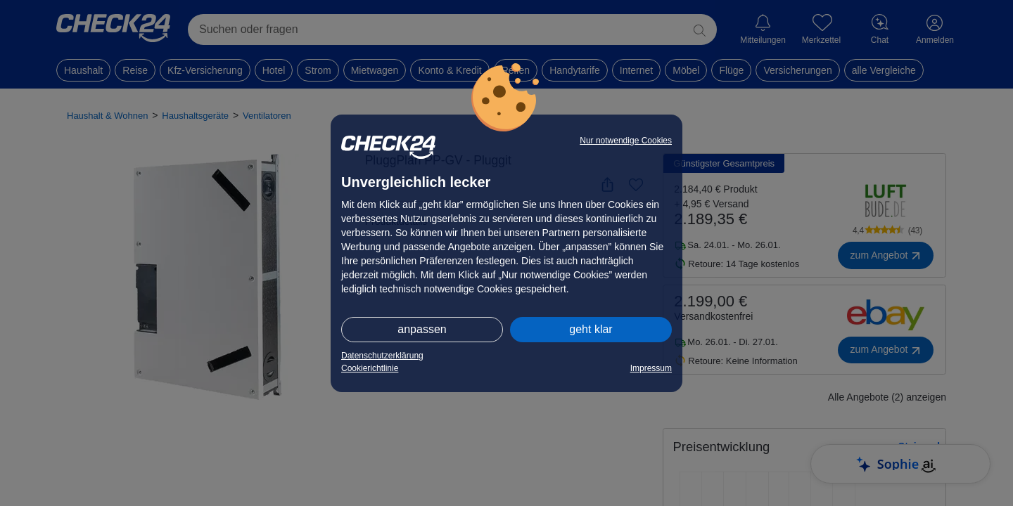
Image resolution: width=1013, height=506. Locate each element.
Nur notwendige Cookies (626, 140)
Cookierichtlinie (369, 368)
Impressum (651, 368)
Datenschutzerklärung (382, 356)
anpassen (421, 329)
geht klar (590, 329)
